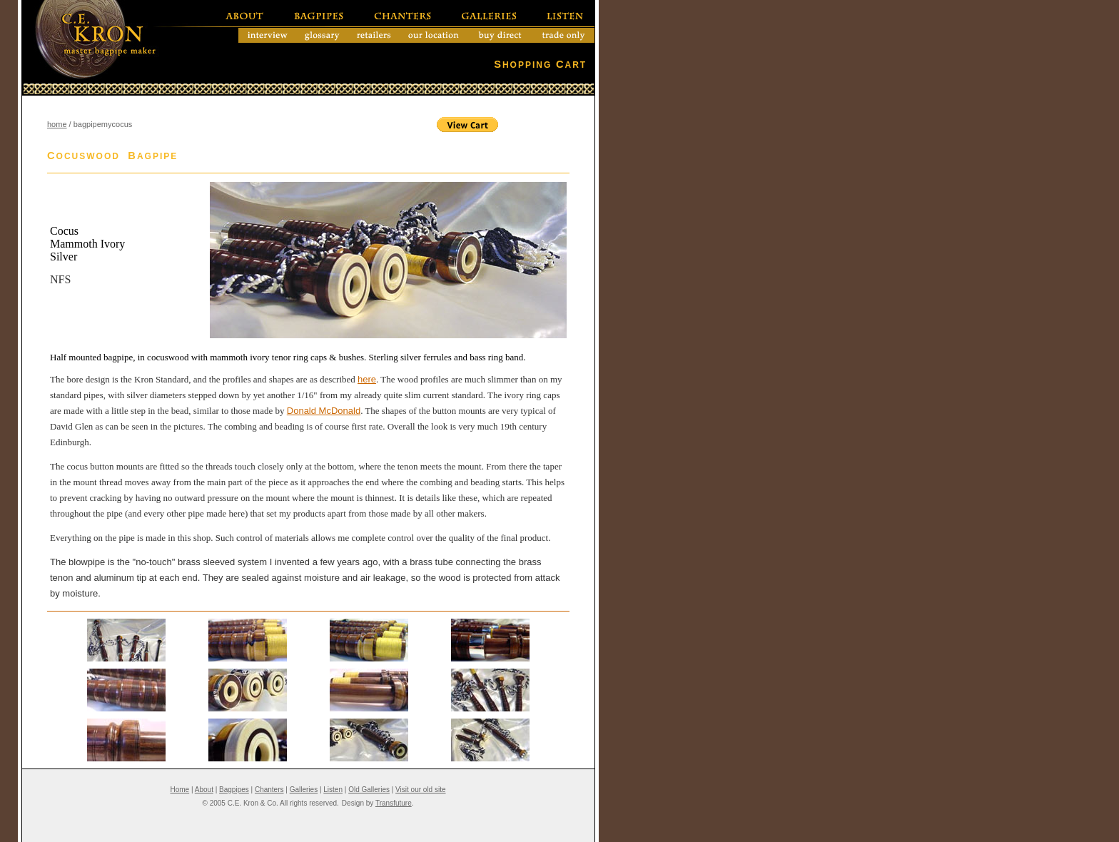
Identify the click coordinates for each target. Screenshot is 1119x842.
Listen (333, 789)
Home (179, 789)
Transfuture (393, 803)
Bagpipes (234, 789)
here (367, 379)
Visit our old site (420, 789)
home (57, 124)
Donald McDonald (323, 410)
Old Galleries (369, 789)
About (204, 789)
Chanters (269, 789)
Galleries (304, 789)
